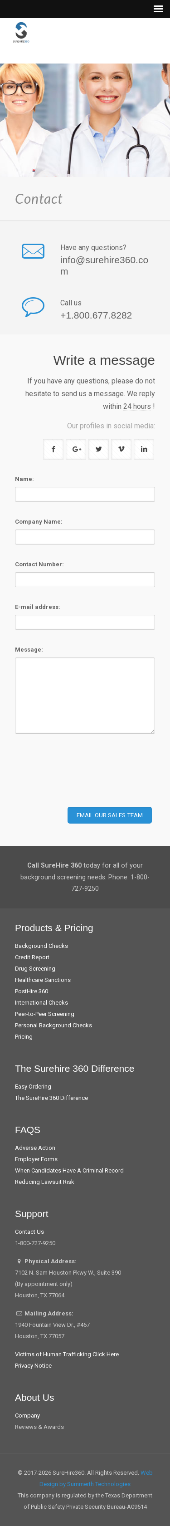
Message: (29, 649)
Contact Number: (39, 564)
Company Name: (39, 521)
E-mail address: (37, 607)
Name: (24, 479)
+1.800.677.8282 (96, 315)
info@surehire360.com (104, 265)
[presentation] (84, 777)
